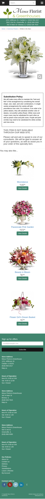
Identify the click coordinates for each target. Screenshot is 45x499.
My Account (6, 473)
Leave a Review (7, 471)
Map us (4, 368)
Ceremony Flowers (12, 29)
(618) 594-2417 (33, 20)
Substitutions (6, 468)
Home (3, 29)
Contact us (5, 462)
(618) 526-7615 (32, 25)
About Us (5, 459)
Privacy (4, 466)
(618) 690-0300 (33, 22)
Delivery (5, 464)
